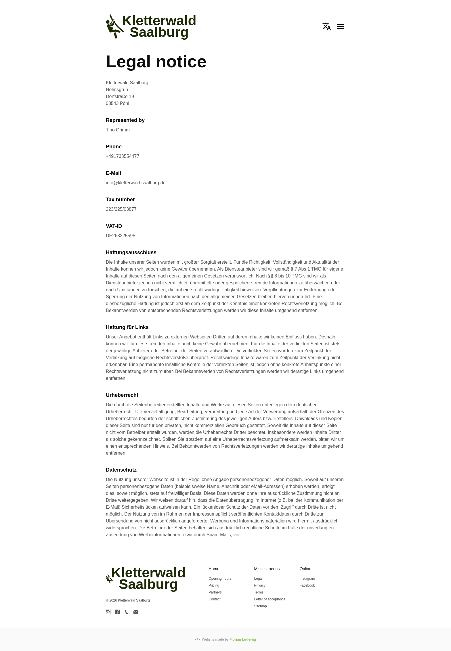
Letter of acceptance (270, 599)
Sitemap (260, 606)
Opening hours (220, 579)
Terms (259, 592)
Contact (214, 599)
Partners (215, 592)
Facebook (307, 585)
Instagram (307, 579)
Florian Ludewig (243, 639)
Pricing (214, 585)
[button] (326, 26)
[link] (108, 612)
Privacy (259, 585)
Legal (258, 579)
